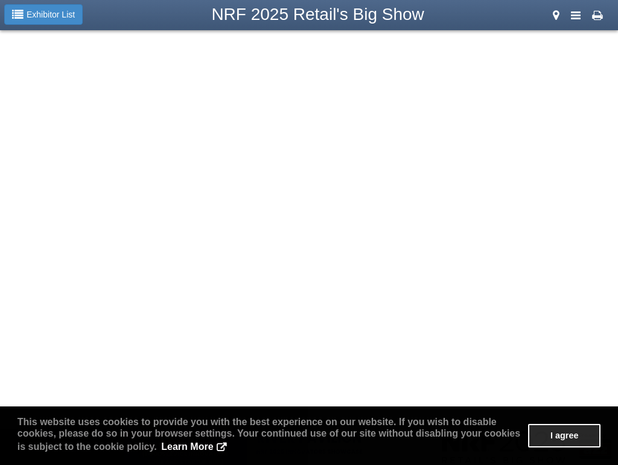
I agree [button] (564, 435)
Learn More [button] (187, 446)
